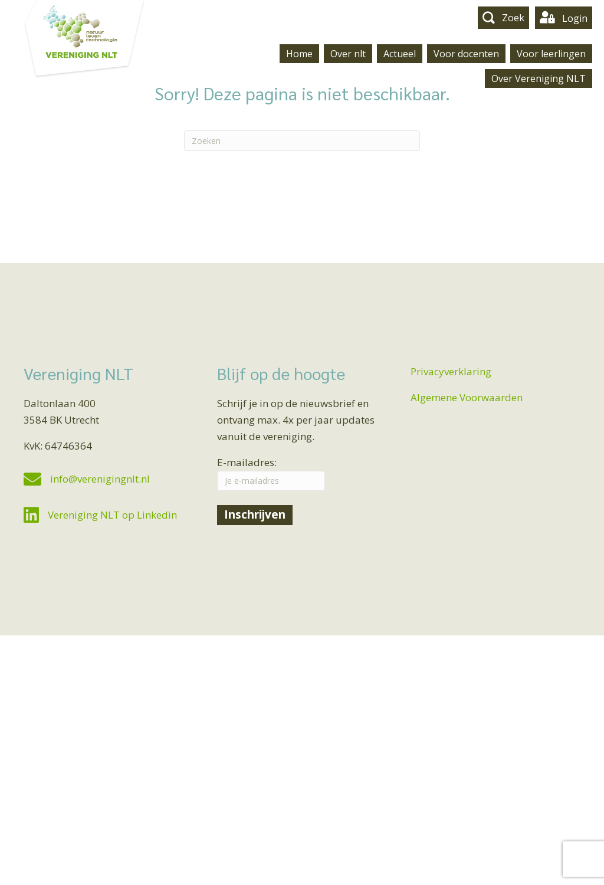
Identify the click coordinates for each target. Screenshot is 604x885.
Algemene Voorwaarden (467, 397)
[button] (503, 17)
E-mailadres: (271, 473)
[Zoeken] (302, 140)
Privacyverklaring (451, 371)
